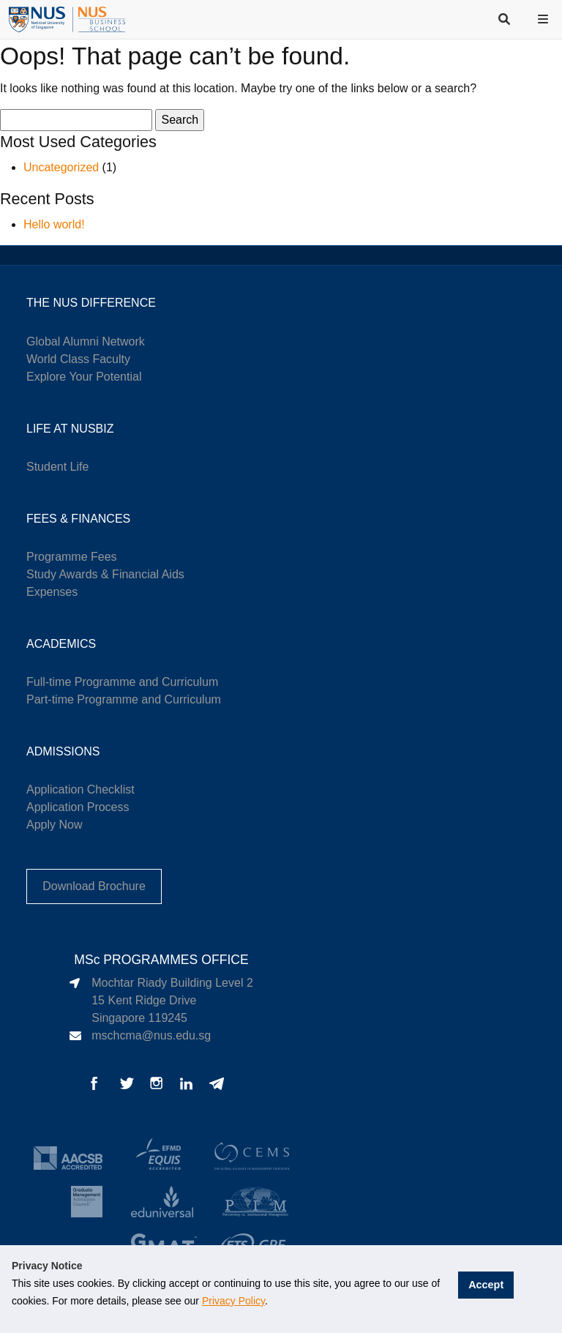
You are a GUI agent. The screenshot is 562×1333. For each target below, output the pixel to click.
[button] (544, 19)
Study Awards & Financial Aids (105, 574)
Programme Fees (71, 556)
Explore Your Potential (83, 376)
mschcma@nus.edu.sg (151, 1035)
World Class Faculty (78, 359)
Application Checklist (80, 789)
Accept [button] (488, 1283)
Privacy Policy (233, 1301)
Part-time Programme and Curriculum (123, 699)
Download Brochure (94, 886)
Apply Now (54, 824)
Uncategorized (61, 167)
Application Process (78, 807)
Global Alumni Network (85, 341)
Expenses (52, 592)
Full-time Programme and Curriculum (122, 682)
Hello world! (54, 224)
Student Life (57, 466)
